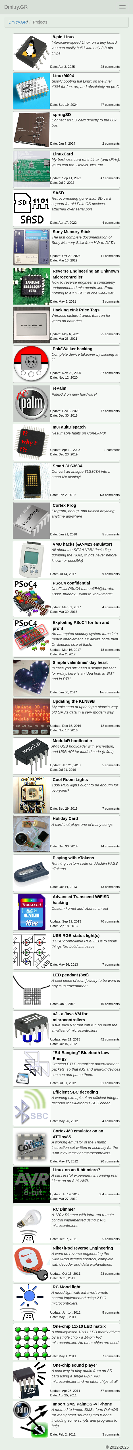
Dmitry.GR (16, 7)
